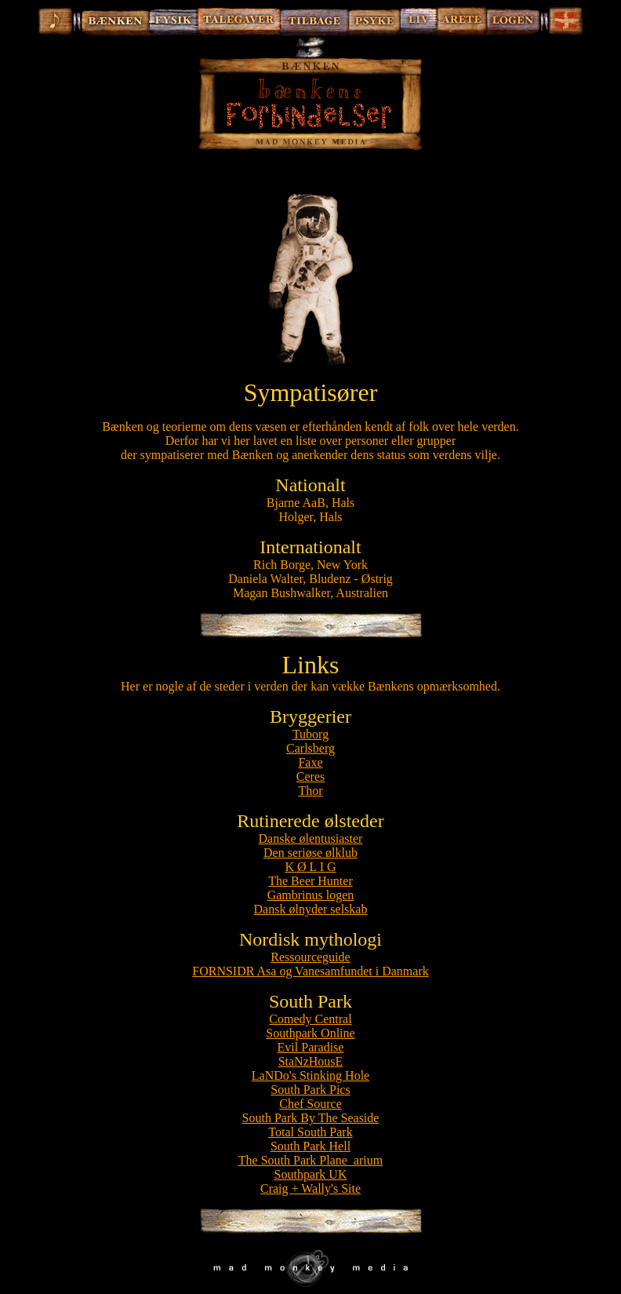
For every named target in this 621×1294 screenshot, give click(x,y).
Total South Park (310, 1132)
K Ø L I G (310, 866)
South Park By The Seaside (311, 1118)
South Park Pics (310, 1089)
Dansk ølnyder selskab (311, 909)
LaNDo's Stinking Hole (310, 1075)
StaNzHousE (310, 1061)
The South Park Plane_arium (310, 1160)
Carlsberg (310, 748)
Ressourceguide (310, 957)
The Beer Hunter (310, 881)
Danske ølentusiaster (311, 838)
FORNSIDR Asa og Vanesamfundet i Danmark (310, 971)
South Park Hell (310, 1146)
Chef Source (310, 1103)
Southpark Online (310, 1033)
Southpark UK (310, 1174)
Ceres (310, 776)
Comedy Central (310, 1019)
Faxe (310, 762)
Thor (310, 790)
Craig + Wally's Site (310, 1188)
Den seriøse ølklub (310, 852)
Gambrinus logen (310, 895)
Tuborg (310, 734)
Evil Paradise (311, 1047)
